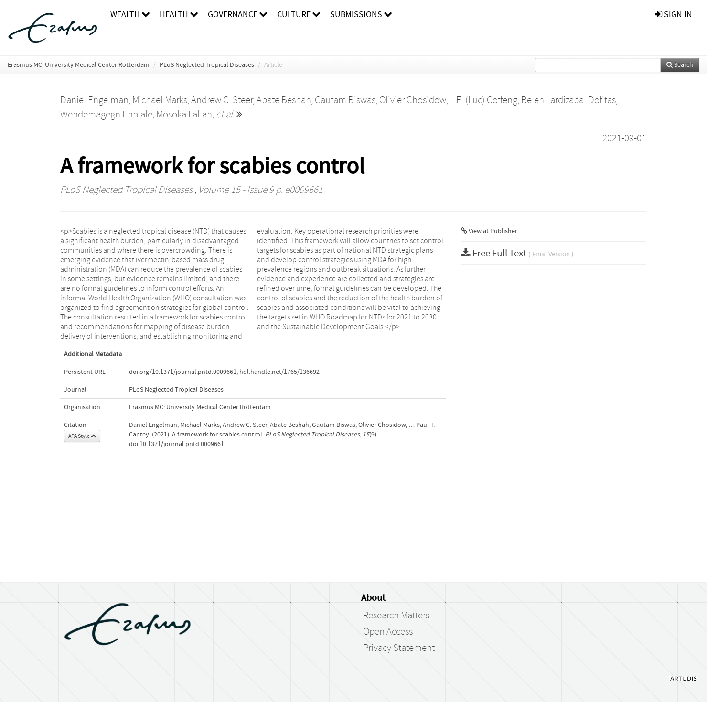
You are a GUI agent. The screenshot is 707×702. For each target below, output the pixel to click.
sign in (673, 15)
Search (679, 65)
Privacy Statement (399, 648)
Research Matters (396, 615)
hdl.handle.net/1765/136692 (279, 372)
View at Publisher (489, 231)
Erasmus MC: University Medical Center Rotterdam (79, 65)
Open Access (388, 632)
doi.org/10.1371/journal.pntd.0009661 (182, 372)
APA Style (82, 436)
